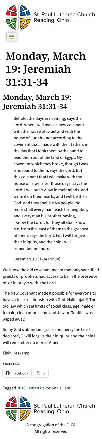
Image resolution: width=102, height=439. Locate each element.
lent (66, 388)
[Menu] (12, 37)
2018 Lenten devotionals (39, 388)
